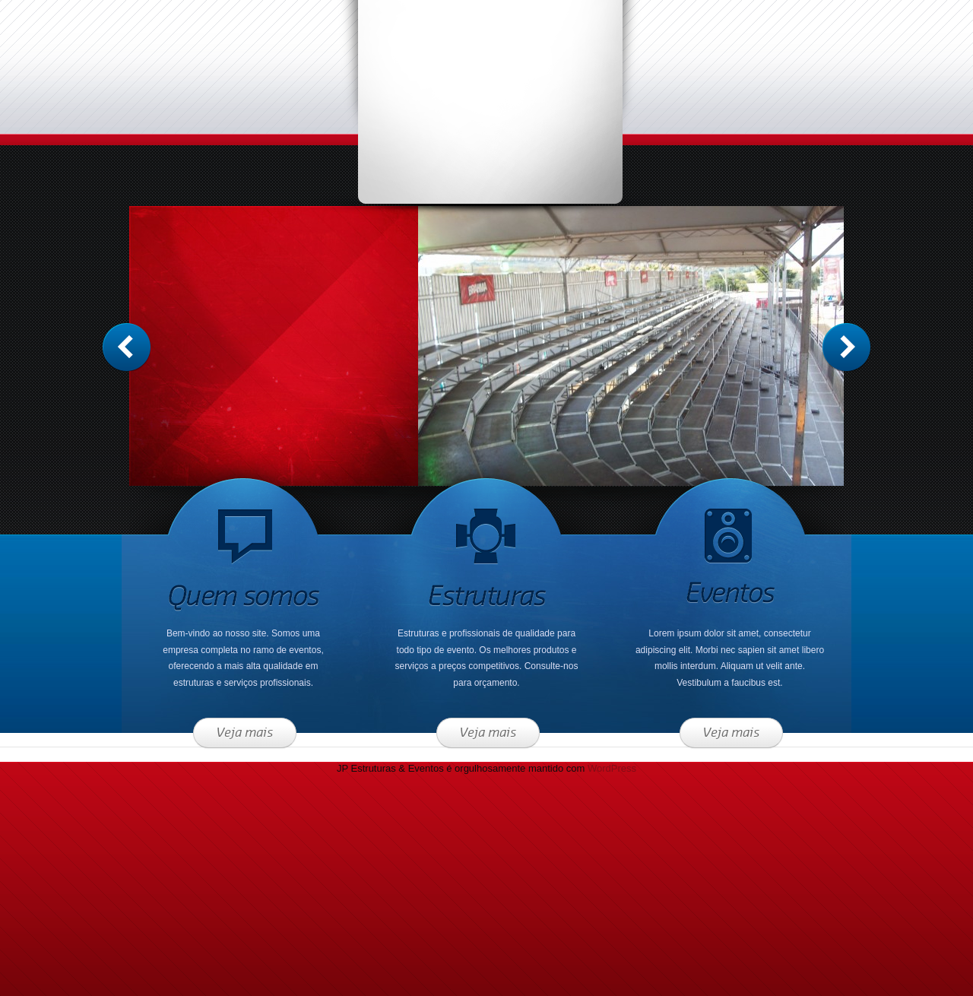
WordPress (612, 768)
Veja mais (245, 732)
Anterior (846, 347)
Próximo (127, 347)
